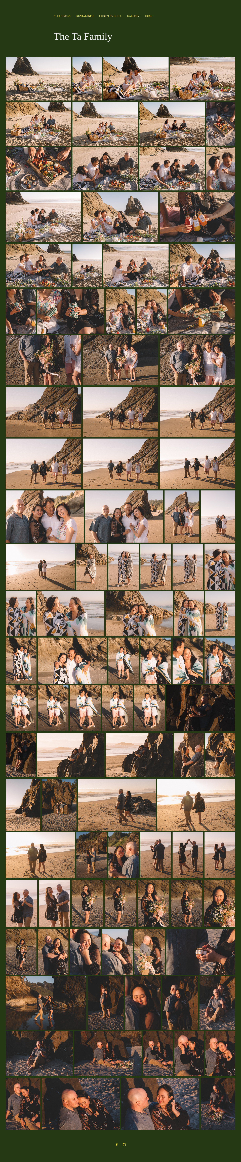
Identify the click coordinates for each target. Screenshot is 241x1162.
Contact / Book (110, 16)
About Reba (62, 16)
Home (149, 16)
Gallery (133, 16)
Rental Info (85, 16)
